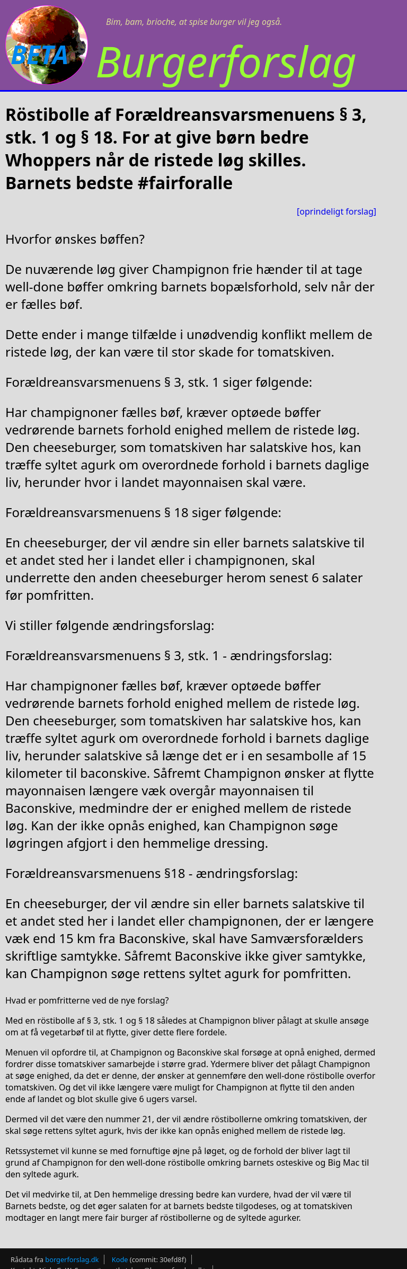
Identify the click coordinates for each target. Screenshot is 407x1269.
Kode (120, 1259)
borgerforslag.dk (72, 1259)
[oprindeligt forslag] (336, 211)
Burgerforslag (226, 61)
